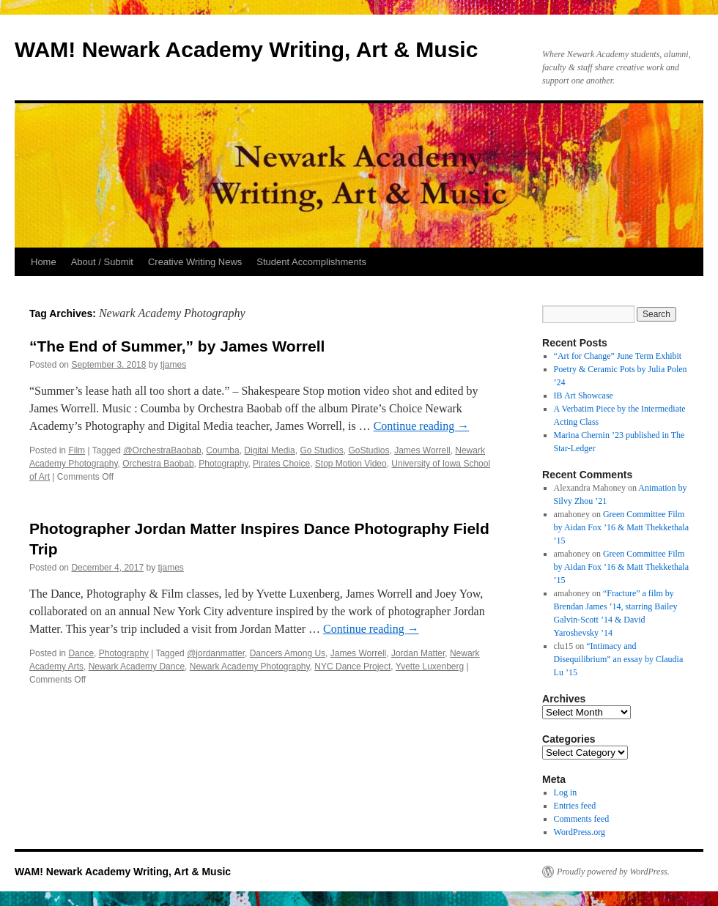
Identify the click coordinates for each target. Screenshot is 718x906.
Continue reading (422, 426)
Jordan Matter (418, 653)
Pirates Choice (281, 463)
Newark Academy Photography (250, 666)
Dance (81, 653)
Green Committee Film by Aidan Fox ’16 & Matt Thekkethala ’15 (621, 527)
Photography (223, 463)
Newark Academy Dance (137, 666)
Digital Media (269, 450)
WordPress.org (579, 832)
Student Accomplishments (311, 261)
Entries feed (575, 806)
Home (43, 261)
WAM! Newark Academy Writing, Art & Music (246, 49)
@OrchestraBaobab (162, 450)
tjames (173, 365)
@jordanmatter (216, 653)
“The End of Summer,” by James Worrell (177, 346)
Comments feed (582, 819)
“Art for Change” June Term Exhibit (618, 356)
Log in (565, 792)
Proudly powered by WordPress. (613, 871)
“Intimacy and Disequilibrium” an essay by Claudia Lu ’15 (619, 659)
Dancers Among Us (287, 653)
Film (76, 450)
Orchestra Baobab (157, 463)
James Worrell (422, 450)
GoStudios (368, 450)
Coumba (222, 450)
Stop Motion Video (351, 463)
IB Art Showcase (583, 395)
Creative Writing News (195, 261)
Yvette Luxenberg (430, 666)
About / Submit (102, 261)
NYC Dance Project (352, 666)
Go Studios (321, 450)
